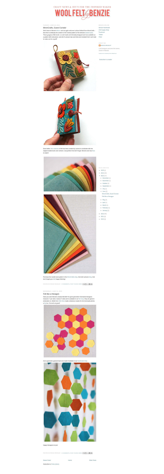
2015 (102, 170)
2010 (102, 219)
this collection (55, 148)
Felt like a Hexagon (51, 294)
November (105, 180)
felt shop (81, 299)
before (58, 30)
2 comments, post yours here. (72, 284)
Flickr (100, 37)
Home (70, 460)
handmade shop (82, 361)
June (104, 191)
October (105, 183)
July (103, 189)
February (105, 208)
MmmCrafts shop (72, 277)
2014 (102, 173)
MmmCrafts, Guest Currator (54, 28)
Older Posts (92, 460)
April (103, 202)
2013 (102, 175)
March (104, 205)
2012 (102, 214)
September (105, 186)
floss (93, 151)
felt (54, 279)
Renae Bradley (106, 45)
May (103, 200)
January (105, 210)
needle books (89, 32)
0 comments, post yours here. (72, 453)
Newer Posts (47, 460)
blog (90, 277)
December (105, 178)
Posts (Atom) (55, 464)
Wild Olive (62, 301)
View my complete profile (108, 53)
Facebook (102, 32)
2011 (102, 216)
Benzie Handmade (104, 27)
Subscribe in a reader (105, 59)
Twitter (101, 34)
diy (45, 303)
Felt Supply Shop (104, 30)
